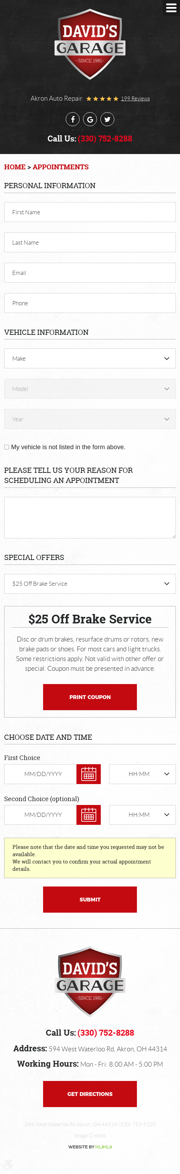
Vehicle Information (46, 332)
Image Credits (90, 1135)
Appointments (61, 166)
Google (90, 119)
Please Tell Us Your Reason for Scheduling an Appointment (68, 475)
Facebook (73, 119)
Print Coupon (90, 697)
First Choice (22, 757)
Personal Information (50, 186)
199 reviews (135, 98)
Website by (90, 1147)
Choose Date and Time (48, 737)
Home (15, 166)
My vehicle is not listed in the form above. (68, 447)
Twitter (107, 119)
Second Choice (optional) (41, 799)
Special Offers (34, 557)
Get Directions (90, 1094)
